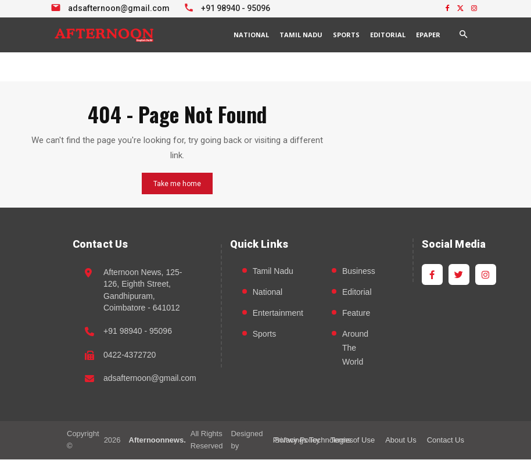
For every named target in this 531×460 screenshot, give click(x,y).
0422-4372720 (129, 354)
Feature (356, 313)
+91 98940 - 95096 (137, 331)
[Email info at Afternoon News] (112, 7)
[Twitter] (459, 275)
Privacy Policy (296, 440)
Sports (264, 334)
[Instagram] (485, 275)
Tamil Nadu (273, 271)
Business (358, 271)
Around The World (355, 348)
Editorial (357, 292)
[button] (463, 34)
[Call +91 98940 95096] (229, 7)
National (267, 292)
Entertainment (278, 313)
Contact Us (445, 440)
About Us (400, 440)
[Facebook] (432, 275)
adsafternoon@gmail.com (149, 378)
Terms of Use (353, 440)
